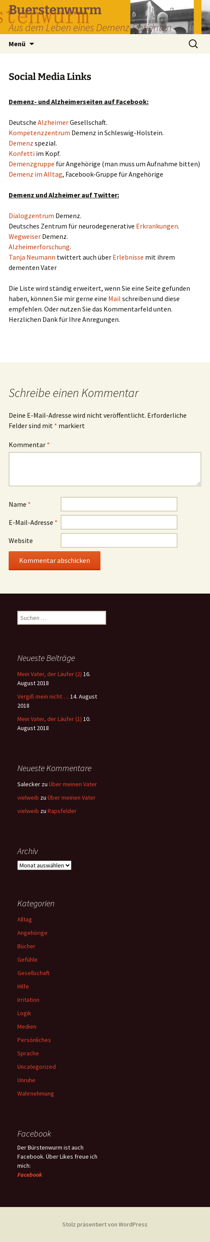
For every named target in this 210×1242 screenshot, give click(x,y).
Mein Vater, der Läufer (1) (49, 719)
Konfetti (22, 153)
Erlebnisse (128, 257)
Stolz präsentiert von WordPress (105, 1224)
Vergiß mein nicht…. (43, 696)
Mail (115, 298)
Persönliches (34, 1040)
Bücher (26, 946)
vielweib (28, 797)
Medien (26, 1026)
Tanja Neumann (32, 257)
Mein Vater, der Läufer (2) (49, 674)
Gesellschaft (33, 973)
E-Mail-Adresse (33, 522)
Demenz (22, 143)
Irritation (28, 1000)
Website (21, 540)
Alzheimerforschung (39, 246)
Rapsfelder (62, 811)
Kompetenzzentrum (40, 132)
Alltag (24, 919)
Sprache (28, 1053)
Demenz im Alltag (35, 174)
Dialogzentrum (32, 215)
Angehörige (32, 933)
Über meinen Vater (73, 784)
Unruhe (26, 1080)
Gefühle (27, 959)
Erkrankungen (157, 226)
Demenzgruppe (32, 163)
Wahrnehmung (35, 1093)
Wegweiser (25, 236)
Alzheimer (54, 122)
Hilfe (23, 986)
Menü (17, 43)
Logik (24, 1013)
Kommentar (29, 444)
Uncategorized (36, 1066)
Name (20, 504)
